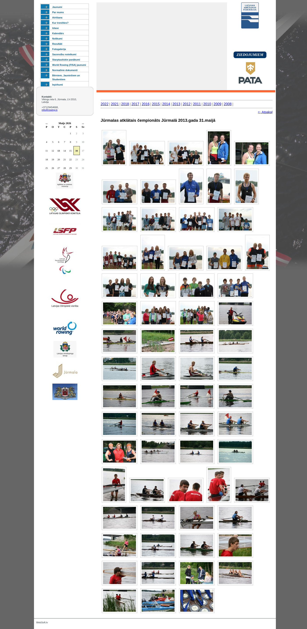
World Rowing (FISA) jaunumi (69, 65)
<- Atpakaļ (265, 112)
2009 (217, 104)
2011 (197, 104)
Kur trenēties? (60, 22)
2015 (156, 104)
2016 (146, 104)
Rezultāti (57, 44)
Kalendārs (58, 33)
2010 (207, 104)
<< (47, 124)
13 (58, 150)
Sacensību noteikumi (64, 54)
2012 (187, 104)
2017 (135, 104)
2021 (115, 104)
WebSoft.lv (42, 622)
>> (83, 124)
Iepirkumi (57, 84)
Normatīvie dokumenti (65, 70)
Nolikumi (57, 38)
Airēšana (57, 17)
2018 (125, 104)
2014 (166, 104)
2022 (105, 104)
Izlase (55, 28)
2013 (176, 104)
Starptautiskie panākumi (66, 59)
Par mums (58, 12)
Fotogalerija (59, 49)
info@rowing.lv (49, 110)
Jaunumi (57, 7)
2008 (228, 104)
